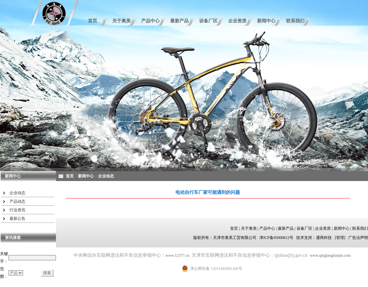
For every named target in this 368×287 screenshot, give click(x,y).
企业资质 (237, 20)
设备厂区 (208, 20)
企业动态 (17, 193)
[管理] (340, 237)
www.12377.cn (178, 255)
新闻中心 (266, 20)
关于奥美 (121, 20)
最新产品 (179, 20)
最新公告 (17, 218)
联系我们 (295, 20)
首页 (92, 20)
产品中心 (150, 20)
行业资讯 (17, 210)
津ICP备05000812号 (276, 237)
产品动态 (17, 201)
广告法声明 (358, 237)
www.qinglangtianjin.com (330, 255)
